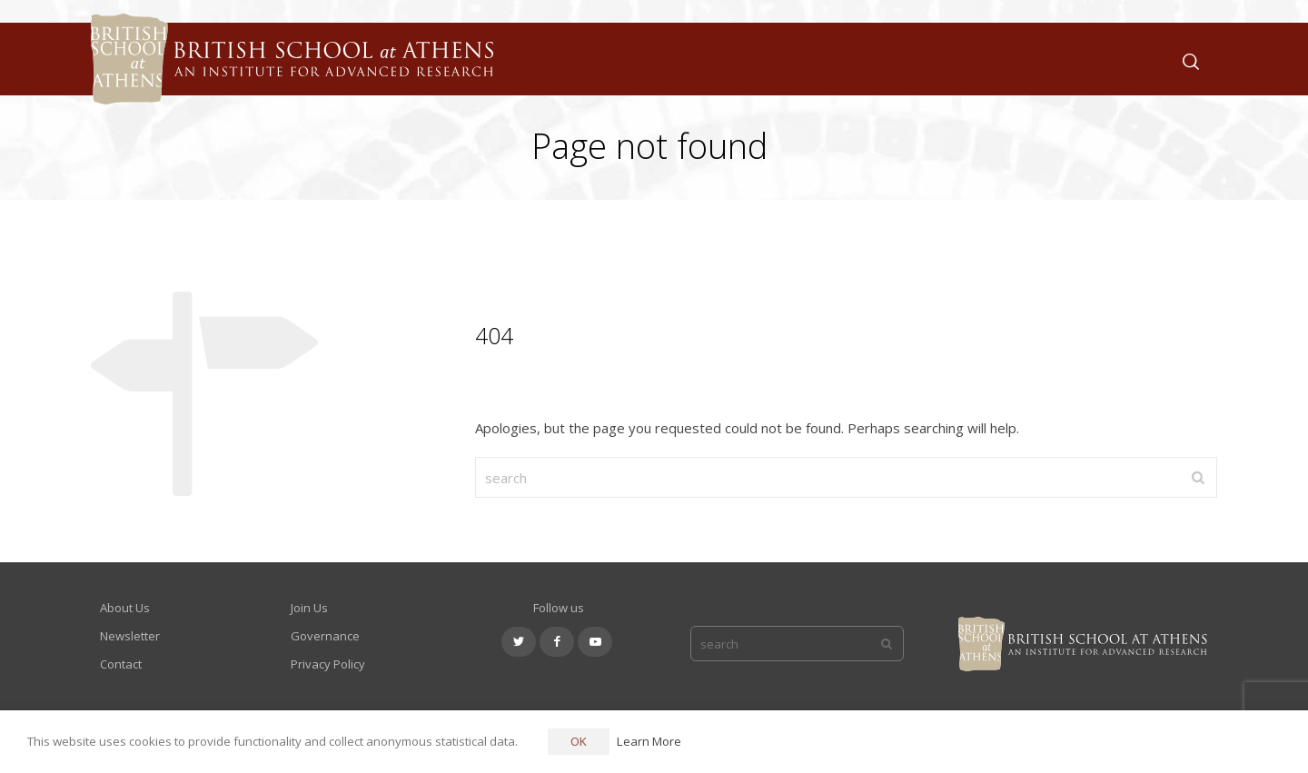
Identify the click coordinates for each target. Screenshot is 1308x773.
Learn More (649, 741)
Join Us (309, 608)
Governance (325, 636)
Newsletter (130, 636)
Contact (121, 664)
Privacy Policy (328, 664)
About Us (125, 608)
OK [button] (578, 741)
